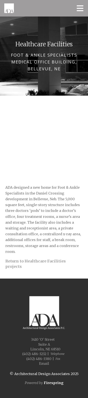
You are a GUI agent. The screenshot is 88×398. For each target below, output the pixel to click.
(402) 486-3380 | (40, 359)
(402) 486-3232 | (35, 354)
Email (44, 363)
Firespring (53, 383)
